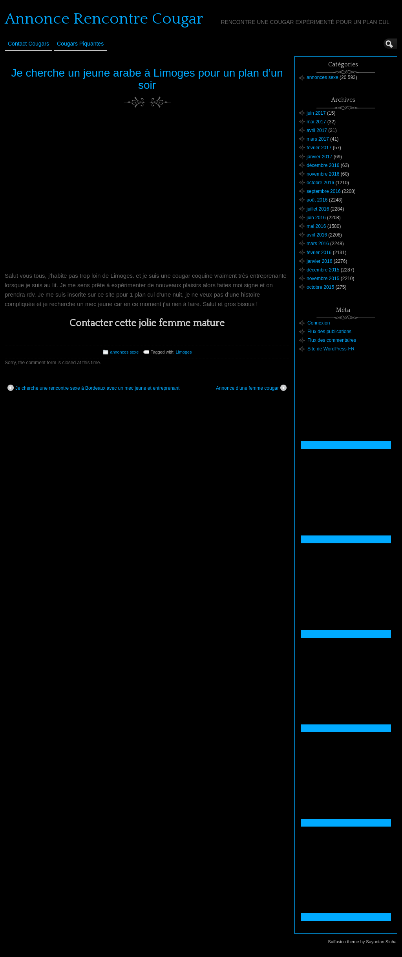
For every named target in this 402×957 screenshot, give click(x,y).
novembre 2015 (323, 278)
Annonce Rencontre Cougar (104, 19)
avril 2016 (317, 235)
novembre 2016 (323, 174)
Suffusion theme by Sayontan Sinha (362, 941)
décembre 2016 (323, 165)
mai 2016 (316, 226)
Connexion (318, 323)
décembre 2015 (323, 270)
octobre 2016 (320, 182)
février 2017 (319, 147)
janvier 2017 (319, 157)
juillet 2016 (318, 209)
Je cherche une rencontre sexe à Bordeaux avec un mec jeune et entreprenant (93, 388)
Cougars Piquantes (80, 43)
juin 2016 (316, 217)
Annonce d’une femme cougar (251, 388)
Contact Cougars (28, 43)
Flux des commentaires (331, 340)
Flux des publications (329, 331)
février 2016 (319, 252)
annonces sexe (124, 352)
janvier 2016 (319, 261)
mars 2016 (318, 243)
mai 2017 (316, 122)
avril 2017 (317, 130)
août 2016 (317, 200)
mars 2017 (318, 139)
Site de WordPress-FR (330, 349)
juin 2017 (316, 113)
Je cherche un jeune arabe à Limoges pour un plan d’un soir (147, 79)
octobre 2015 (320, 287)
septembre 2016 (324, 191)
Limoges (184, 352)
